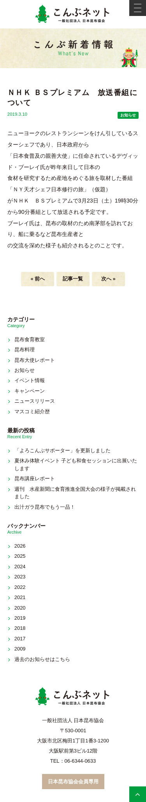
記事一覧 (73, 279)
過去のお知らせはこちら (42, 659)
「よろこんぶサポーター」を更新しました (62, 450)
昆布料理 (24, 350)
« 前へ (37, 279)
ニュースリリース (34, 401)
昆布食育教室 (29, 339)
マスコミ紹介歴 (32, 411)
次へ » (108, 279)
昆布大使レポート (34, 360)
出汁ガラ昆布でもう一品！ (44, 507)
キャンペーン (29, 391)
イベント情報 (29, 380)
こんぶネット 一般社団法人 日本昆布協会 (73, 14)
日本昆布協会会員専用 (73, 781)
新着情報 (73, 48)
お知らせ (128, 115)
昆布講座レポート (34, 478)
